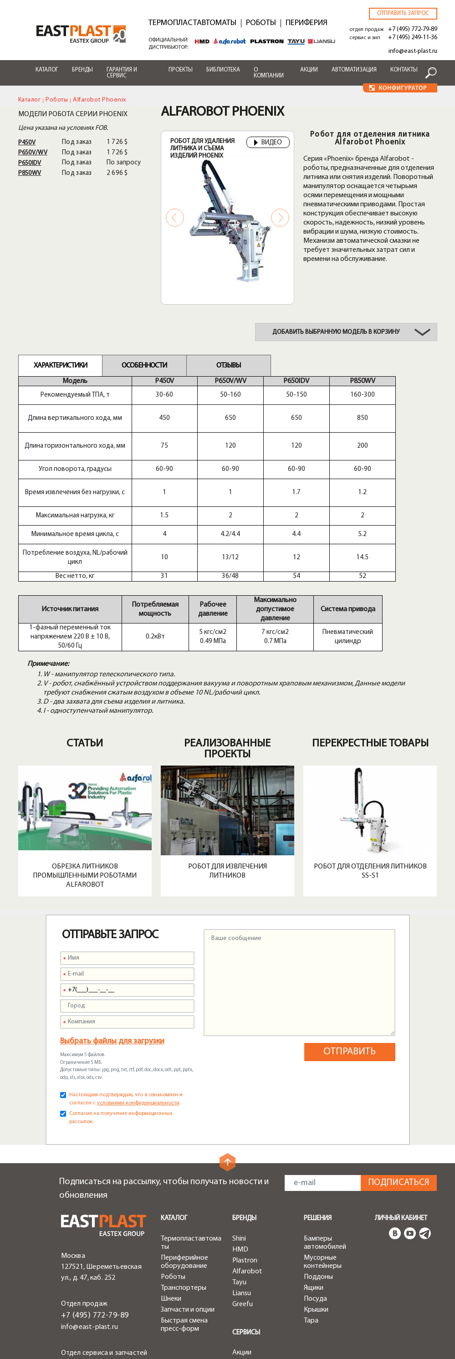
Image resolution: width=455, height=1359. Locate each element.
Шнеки (171, 1198)
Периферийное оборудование (184, 1162)
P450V (27, 142)
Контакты (404, 70)
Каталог (47, 70)
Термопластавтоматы (192, 23)
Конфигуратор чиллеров (255, 1319)
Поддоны (318, 1176)
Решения (318, 1118)
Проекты (181, 70)
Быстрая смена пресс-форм (184, 1224)
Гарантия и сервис (122, 73)
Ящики (313, 1187)
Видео (268, 143)
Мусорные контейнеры (323, 1162)
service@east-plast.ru (94, 1276)
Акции (309, 70)
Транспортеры (183, 1187)
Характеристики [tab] (60, 365)
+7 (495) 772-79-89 (412, 29)
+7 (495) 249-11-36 (412, 37)
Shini (239, 1138)
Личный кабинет (401, 1118)
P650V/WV (32, 152)
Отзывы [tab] (228, 365)
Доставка (247, 1263)
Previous (175, 218)
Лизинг (242, 1274)
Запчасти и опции (188, 1209)
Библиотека (223, 70)
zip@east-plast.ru (88, 1287)
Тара (311, 1220)
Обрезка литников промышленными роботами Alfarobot (85, 775)
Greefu (242, 1204)
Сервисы (246, 1232)
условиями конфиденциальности (138, 1003)
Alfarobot (247, 1171)
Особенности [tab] (144, 365)
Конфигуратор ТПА (262, 1285)
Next (280, 218)
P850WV (29, 173)
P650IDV (29, 163)
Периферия (306, 23)
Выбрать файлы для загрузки (112, 941)
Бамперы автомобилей (325, 1142)
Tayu (239, 1182)
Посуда (315, 1198)
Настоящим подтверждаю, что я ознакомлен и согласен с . (126, 999)
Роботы (261, 23)
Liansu (241, 1193)
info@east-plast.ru (413, 51)
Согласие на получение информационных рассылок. (121, 1017)
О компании (269, 73)
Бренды (82, 70)
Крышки (316, 1209)
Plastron (244, 1160)
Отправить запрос (403, 13)
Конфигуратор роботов (255, 1300)
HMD (240, 1149)
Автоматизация (354, 70)
